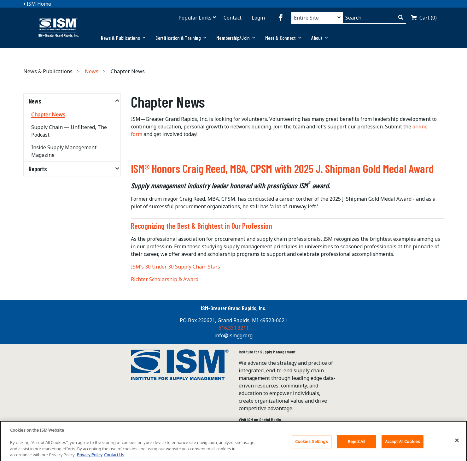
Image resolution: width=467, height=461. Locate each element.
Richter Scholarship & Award (164, 279)
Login (258, 17)
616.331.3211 (234, 327)
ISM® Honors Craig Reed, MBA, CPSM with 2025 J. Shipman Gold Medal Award (282, 168)
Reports (38, 169)
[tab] (123, 38)
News (91, 71)
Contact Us (114, 457)
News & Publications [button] (123, 38)
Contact (233, 17)
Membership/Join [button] (235, 38)
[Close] (457, 442)
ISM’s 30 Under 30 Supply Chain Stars (175, 266)
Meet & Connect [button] (283, 38)
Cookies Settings (311, 443)
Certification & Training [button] (181, 38)
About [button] (319, 38)
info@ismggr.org (233, 335)
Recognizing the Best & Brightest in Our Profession (201, 225)
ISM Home (37, 3)
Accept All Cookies (402, 443)
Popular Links (195, 17)
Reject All (356, 443)
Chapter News (48, 114)
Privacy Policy (89, 457)
